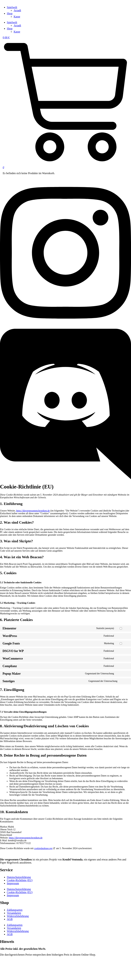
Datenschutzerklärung (19, 877)
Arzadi (17, 10)
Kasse (17, 16)
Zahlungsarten (15, 909)
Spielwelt (12, 7)
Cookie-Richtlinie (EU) (20, 880)
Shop (9, 13)
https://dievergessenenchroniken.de (33, 510)
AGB (10, 919)
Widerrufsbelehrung (18, 916)
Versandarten (14, 913)
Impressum (13, 883)
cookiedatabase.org (43, 848)
